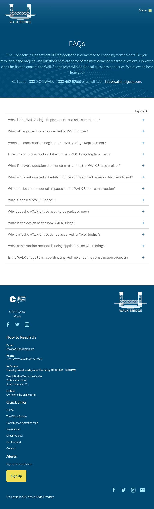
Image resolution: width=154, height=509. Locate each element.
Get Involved (13, 442)
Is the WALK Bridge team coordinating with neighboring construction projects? (77, 257)
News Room (13, 429)
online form (29, 394)
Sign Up (16, 476)
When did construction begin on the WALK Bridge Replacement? (77, 142)
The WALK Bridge (16, 416)
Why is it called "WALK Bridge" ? (77, 199)
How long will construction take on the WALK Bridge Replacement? (77, 154)
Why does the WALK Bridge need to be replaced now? (77, 211)
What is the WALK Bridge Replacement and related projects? (77, 119)
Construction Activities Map (22, 423)
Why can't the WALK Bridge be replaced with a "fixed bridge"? (77, 234)
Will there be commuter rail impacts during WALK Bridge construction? (77, 188)
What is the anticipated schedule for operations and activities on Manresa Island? (77, 176)
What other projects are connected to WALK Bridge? (77, 131)
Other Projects (14, 435)
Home (10, 410)
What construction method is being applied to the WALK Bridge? (77, 245)
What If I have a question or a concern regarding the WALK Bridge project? (77, 165)
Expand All (142, 111)
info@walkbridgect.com (123, 82)
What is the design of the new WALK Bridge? (77, 222)
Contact (11, 448)
